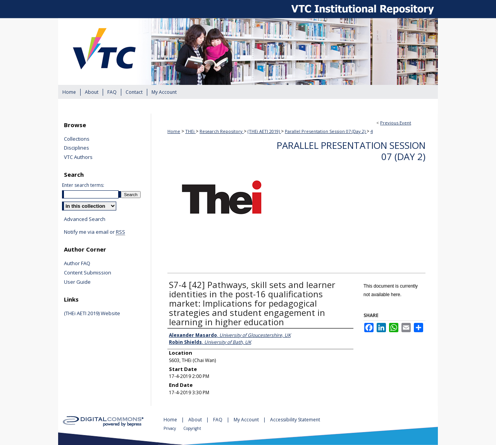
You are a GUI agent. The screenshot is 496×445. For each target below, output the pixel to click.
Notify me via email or (94, 232)
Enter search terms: (83, 185)
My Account (247, 419)
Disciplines (76, 148)
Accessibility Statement (295, 419)
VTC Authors (78, 157)
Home (173, 131)
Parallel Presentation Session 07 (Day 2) (326, 131)
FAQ (218, 419)
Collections (77, 139)
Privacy (170, 428)
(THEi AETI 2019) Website (92, 313)
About (195, 419)
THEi (190, 131)
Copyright (192, 428)
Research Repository (222, 131)
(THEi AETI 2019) (264, 131)
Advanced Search (84, 219)
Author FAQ (77, 263)
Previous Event (395, 123)
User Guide (77, 282)
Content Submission (87, 273)
